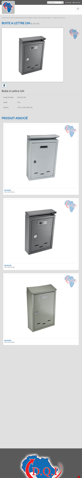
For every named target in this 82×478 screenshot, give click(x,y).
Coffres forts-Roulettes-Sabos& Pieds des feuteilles (17, 18)
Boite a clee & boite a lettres (42, 18)
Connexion (76, 2)
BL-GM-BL (9, 191)
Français (68, 2)
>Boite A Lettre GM (59, 18)
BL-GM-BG (9, 341)
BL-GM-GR (9, 266)
